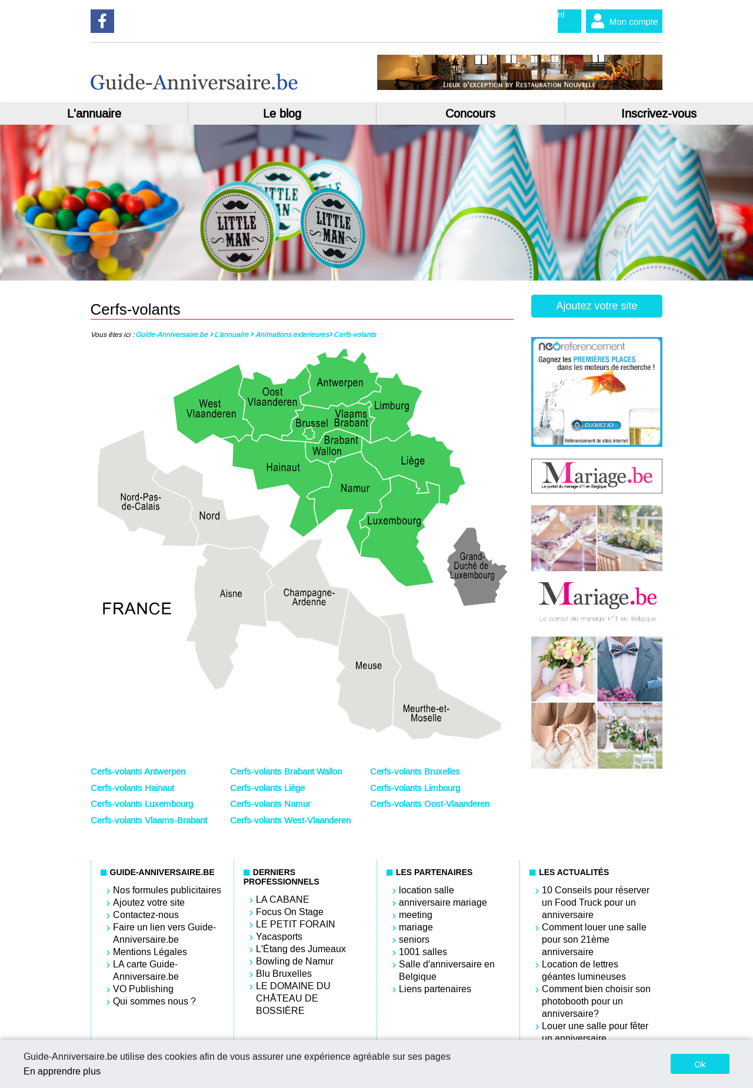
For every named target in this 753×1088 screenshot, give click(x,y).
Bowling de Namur (295, 961)
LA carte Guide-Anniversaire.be (146, 970)
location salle (426, 890)
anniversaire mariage (443, 902)
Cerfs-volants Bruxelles (415, 771)
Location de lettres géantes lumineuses (584, 970)
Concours (470, 113)
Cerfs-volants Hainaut (132, 788)
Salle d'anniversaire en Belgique (447, 970)
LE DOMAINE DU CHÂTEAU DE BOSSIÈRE (293, 998)
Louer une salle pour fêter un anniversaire (595, 1032)
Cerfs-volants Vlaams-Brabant (149, 820)
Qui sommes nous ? (154, 1001)
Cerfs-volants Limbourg (415, 788)
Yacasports (279, 936)
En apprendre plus (62, 1071)
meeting (415, 915)
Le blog (282, 113)
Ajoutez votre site (596, 306)
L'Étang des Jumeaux (301, 949)
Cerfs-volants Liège (267, 788)
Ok (699, 1064)
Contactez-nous (146, 915)
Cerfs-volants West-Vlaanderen (290, 820)
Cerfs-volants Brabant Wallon (286, 771)
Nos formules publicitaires (167, 890)
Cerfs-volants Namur (270, 804)
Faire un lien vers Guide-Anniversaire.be (164, 933)
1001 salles (423, 952)
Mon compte (622, 21)
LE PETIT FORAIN (295, 924)
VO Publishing (143, 989)
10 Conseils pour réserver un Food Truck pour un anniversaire (595, 902)
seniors (414, 939)
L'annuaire (94, 113)
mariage (416, 927)
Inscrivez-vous (659, 113)
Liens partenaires (435, 989)
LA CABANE (282, 899)
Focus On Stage (290, 912)
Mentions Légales (150, 952)
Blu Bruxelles (284, 973)
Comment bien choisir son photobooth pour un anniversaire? (596, 1001)
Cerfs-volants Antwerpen (138, 771)
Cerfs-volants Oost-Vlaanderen (429, 804)
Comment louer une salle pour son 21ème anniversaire (594, 939)
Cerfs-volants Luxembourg (142, 804)
